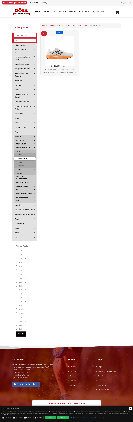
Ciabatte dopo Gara (22, 102)
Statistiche (28, 418)
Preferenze (17, 418)
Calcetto (18, 85)
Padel (17, 123)
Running (62, 25)
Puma (20, 162)
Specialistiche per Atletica (24, 214)
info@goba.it (23, 372)
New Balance (22, 158)
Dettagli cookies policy (79, 418)
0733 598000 (24, 370)
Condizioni (34, 3)
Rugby (17, 132)
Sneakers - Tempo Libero (24, 210)
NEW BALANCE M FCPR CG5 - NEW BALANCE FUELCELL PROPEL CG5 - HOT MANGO (59, 71)
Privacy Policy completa (98, 418)
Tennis (17, 219)
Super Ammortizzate (24, 193)
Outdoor (18, 118)
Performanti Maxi (74, 25)
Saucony (21, 166)
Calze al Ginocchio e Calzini (22, 96)
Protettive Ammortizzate (21, 178)
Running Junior (22, 186)
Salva (50, 417)
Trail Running (19, 224)
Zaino (18, 201)
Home (44, 25)
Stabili (18, 190)
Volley (17, 228)
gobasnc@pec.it (22, 375)
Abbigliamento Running (23, 69)
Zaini (16, 237)
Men (86, 25)
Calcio (17, 90)
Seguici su (126, 3)
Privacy (44, 3)
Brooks (20, 155)
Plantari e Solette (21, 127)
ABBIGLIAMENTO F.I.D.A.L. (21, 51)
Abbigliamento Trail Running (21, 74)
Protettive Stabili (23, 182)
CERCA (21, 334)
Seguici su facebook (26, 384)
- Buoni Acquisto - (21, 45)
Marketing (38, 418)
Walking (17, 233)
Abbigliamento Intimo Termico (22, 58)
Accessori (18, 81)
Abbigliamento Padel (22, 64)
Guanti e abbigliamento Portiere (23, 107)
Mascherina (19, 113)
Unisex (19, 169)
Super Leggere (22, 197)
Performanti (21, 144)
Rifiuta (63, 417)
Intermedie (20, 140)
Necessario (6, 418)
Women (19, 173)
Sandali (17, 205)
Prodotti (53, 25)
